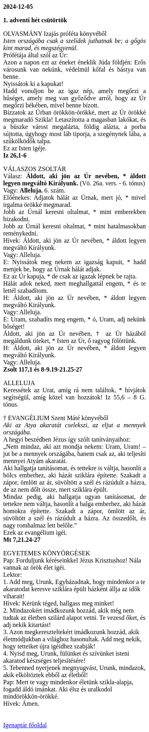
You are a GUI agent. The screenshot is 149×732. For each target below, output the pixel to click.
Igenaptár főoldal (25, 725)
